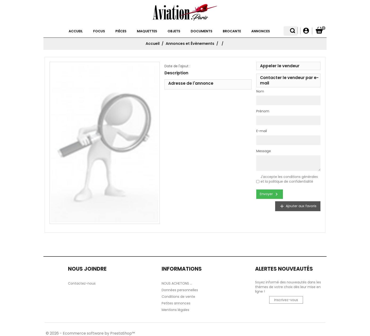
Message (263, 151)
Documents (192, 31)
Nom (260, 91)
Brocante (222, 31)
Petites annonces (176, 303)
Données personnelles (180, 290)
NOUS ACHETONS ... (177, 283)
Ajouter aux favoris (297, 206)
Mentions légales (175, 309)
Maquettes (137, 31)
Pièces (111, 31)
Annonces (251, 31)
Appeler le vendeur (279, 66)
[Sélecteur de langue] (294, 31)
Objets (164, 31)
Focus (90, 31)
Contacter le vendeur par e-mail (289, 80)
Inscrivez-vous (286, 300)
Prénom (262, 111)
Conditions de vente (178, 296)
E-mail (261, 131)
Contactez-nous (82, 283)
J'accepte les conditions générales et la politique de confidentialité (289, 179)
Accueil (66, 31)
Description (176, 73)
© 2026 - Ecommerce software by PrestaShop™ (90, 333)
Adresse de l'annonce (190, 83)
